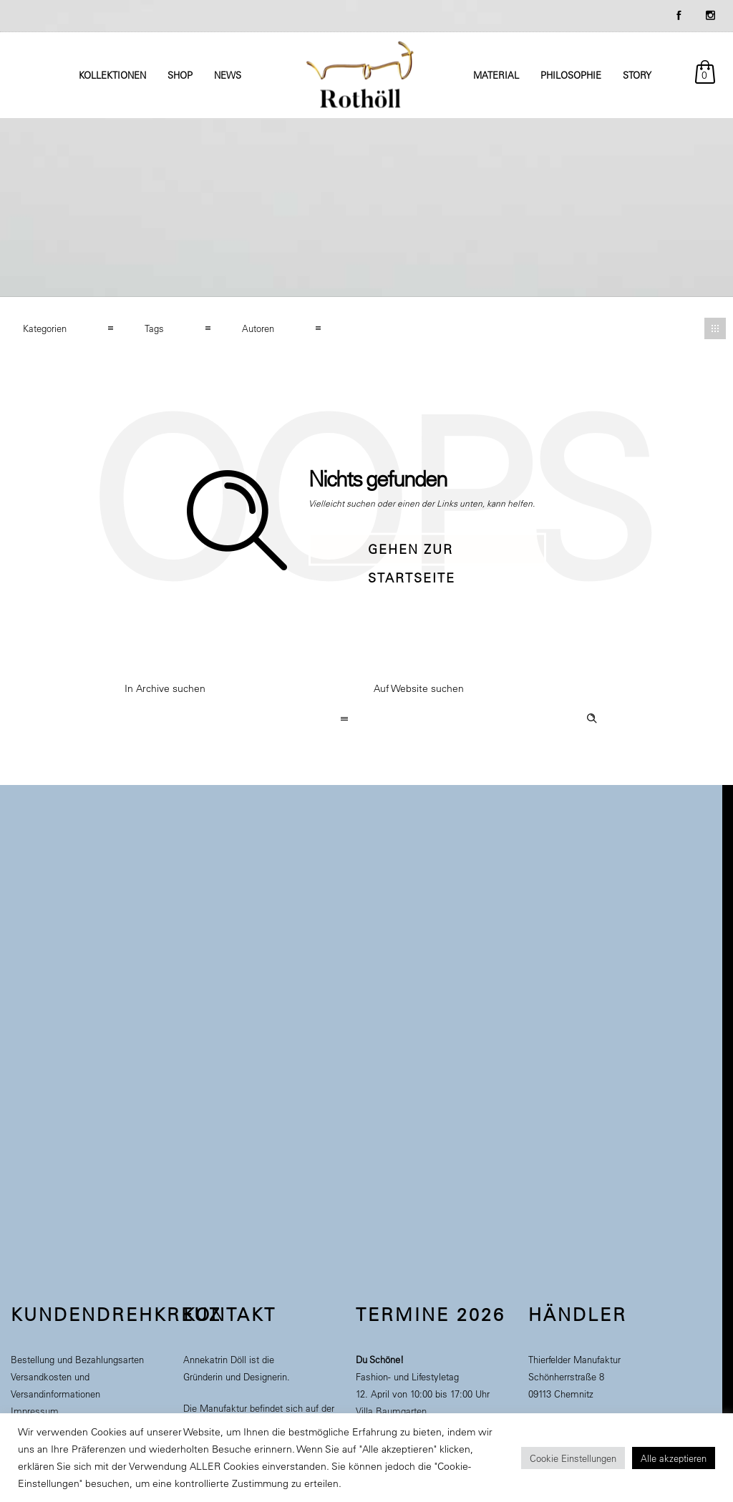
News (227, 75)
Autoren (258, 328)
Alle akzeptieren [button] (674, 1458)
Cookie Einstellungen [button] (573, 1458)
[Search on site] (491, 720)
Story (637, 75)
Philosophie (570, 75)
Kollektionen (112, 75)
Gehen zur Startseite (411, 553)
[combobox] (242, 720)
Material (496, 75)
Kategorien (45, 328)
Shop (180, 75)
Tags (154, 328)
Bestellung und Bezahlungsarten (77, 1359)
